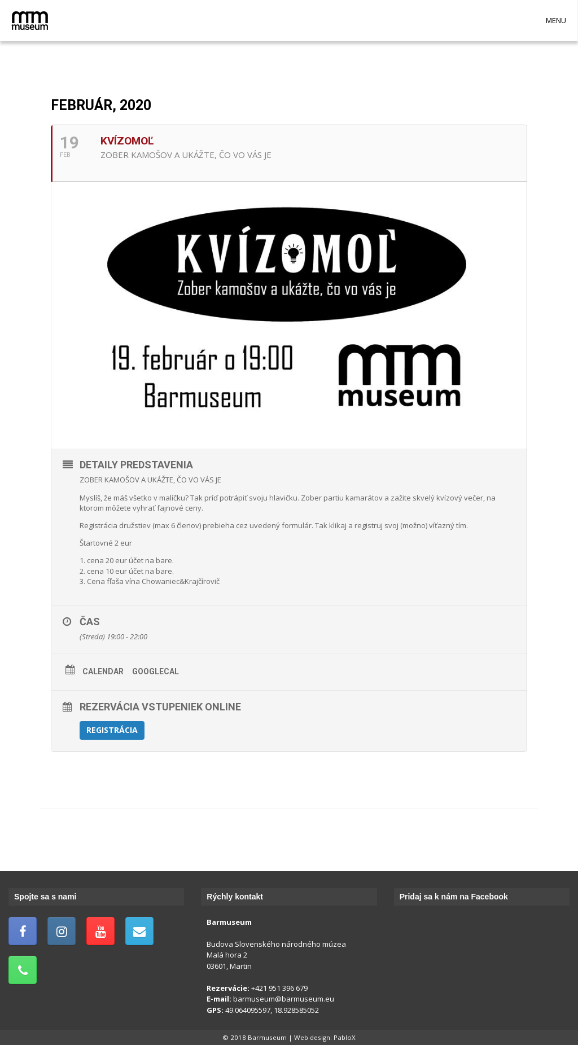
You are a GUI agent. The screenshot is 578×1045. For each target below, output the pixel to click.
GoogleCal (155, 671)
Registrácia (112, 730)
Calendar (103, 671)
